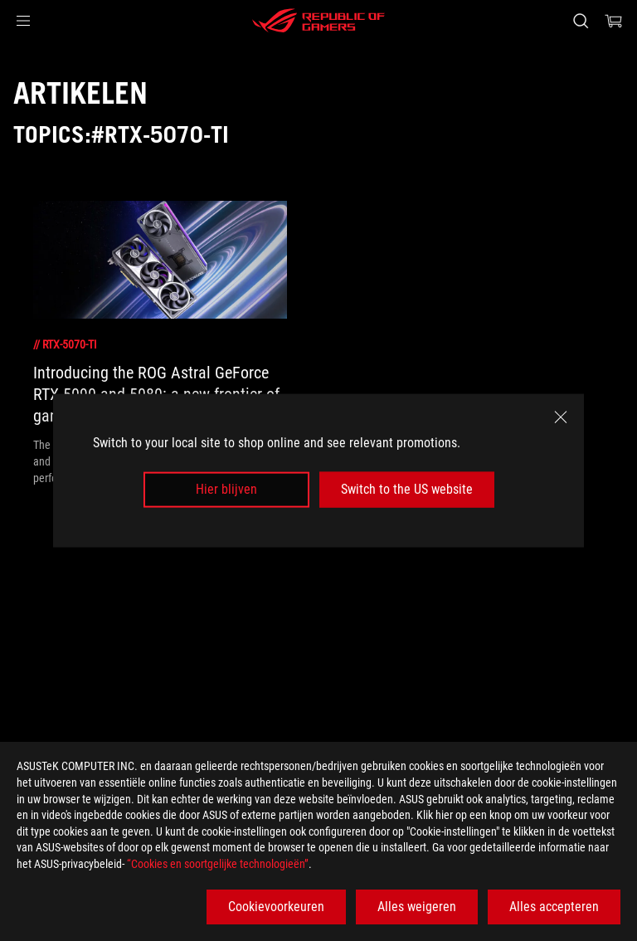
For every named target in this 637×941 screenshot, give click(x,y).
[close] (561, 417)
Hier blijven (226, 489)
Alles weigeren (416, 906)
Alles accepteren (554, 906)
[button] (23, 21)
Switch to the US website (407, 489)
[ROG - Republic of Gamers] (318, 20)
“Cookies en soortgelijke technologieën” (218, 863)
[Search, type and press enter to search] (580, 20)
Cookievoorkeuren (276, 906)
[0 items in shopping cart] (614, 20)
